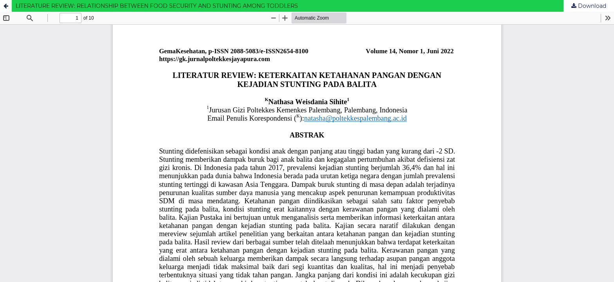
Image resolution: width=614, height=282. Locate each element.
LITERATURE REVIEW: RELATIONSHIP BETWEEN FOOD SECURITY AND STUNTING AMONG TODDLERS (157, 5)
